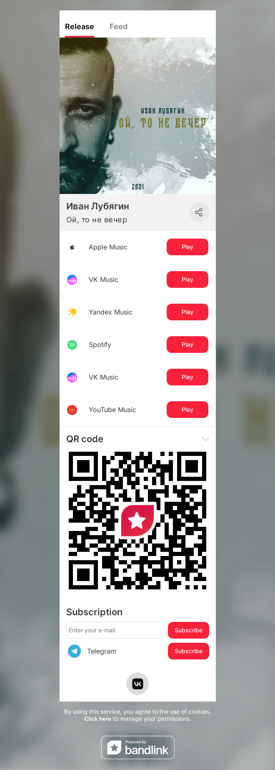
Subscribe (188, 630)
